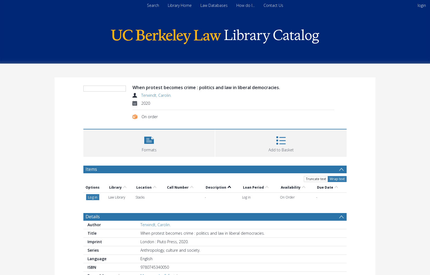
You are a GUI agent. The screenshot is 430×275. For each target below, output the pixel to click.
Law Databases (214, 5)
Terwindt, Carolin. (156, 95)
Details (93, 217)
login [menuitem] (422, 5)
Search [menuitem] (153, 5)
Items (91, 169)
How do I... (245, 5)
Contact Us (273, 5)
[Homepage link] (215, 35)
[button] (149, 142)
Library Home (180, 5)
